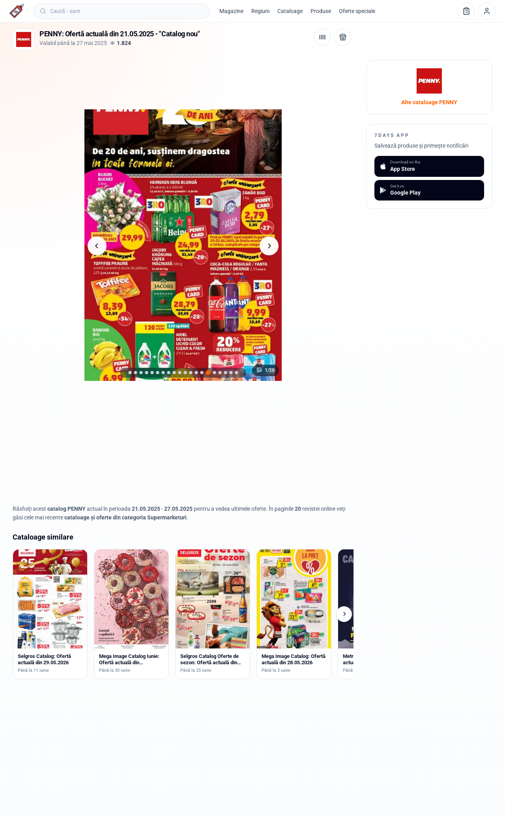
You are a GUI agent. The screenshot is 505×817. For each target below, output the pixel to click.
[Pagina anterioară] (97, 245)
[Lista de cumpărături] (466, 11)
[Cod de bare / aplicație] (322, 37)
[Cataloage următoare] (344, 614)
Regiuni (260, 11)
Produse (320, 11)
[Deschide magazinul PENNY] (343, 37)
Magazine (231, 11)
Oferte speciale (357, 11)
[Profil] (487, 11)
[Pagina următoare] (269, 245)
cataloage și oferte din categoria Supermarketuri (125, 517)
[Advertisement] (156, 78)
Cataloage (290, 11)
